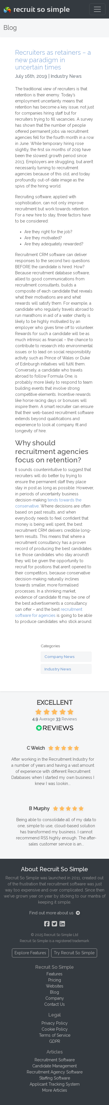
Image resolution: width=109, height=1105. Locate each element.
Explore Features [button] (30, 952)
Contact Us (54, 1004)
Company (54, 998)
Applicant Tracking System (55, 1084)
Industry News (57, 669)
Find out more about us (54, 913)
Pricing (54, 980)
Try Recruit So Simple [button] (74, 952)
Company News (59, 656)
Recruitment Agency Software (55, 1072)
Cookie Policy (55, 1029)
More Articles (54, 1090)
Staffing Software (54, 1078)
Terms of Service (54, 1035)
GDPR (54, 1041)
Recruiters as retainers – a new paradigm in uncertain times (53, 60)
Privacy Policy (55, 1023)
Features (54, 974)
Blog (54, 992)
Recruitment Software (55, 1060)
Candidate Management (54, 1066)
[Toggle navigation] (97, 9)
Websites (54, 986)
